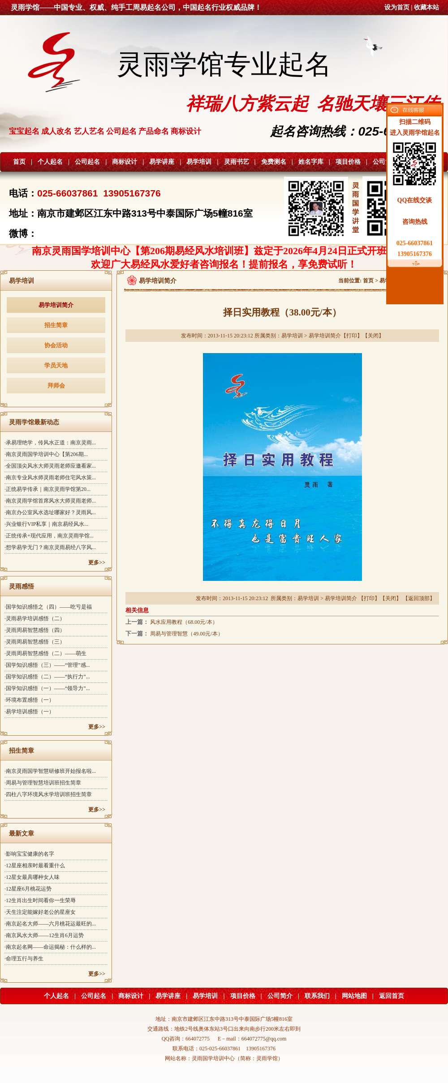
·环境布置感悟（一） (29, 700)
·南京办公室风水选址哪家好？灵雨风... (50, 512)
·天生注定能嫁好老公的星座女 (40, 912)
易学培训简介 (56, 305)
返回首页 (391, 996)
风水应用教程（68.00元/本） (183, 622)
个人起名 (50, 161)
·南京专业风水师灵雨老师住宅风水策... (50, 477)
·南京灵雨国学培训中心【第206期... (46, 454)
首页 (19, 161)
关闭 (373, 336)
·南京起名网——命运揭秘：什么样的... (50, 947)
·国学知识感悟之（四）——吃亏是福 (48, 607)
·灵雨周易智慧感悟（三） (34, 642)
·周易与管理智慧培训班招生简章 (42, 783)
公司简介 (385, 161)
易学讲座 (161, 161)
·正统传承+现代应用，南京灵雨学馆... (49, 536)
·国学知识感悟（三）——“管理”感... (47, 665)
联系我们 (317, 996)
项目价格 (348, 161)
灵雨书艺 (236, 161)
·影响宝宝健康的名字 (29, 854)
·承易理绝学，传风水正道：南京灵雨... (50, 442)
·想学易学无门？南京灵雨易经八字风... (50, 547)
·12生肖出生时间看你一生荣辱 (40, 900)
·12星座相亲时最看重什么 (34, 865)
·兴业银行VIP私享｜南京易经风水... (46, 524)
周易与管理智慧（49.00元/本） (186, 634)
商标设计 (124, 161)
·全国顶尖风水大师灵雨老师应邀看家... (50, 466)
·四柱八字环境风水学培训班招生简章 (48, 794)
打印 (351, 336)
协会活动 (56, 345)
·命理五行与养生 (23, 958)
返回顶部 (419, 598)
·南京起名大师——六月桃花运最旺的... (50, 924)
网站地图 (354, 996)
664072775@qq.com (264, 1039)
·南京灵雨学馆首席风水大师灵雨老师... (50, 501)
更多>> (96, 562)
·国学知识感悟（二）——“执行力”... (47, 677)
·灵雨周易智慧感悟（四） (34, 630)
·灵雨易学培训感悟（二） (34, 618)
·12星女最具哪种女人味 (32, 877)
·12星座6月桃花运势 (28, 889)
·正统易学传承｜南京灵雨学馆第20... (47, 489)
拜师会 (56, 385)
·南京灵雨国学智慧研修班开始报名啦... (50, 771)
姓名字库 (310, 161)
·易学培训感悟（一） (29, 711)
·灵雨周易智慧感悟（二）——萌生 (45, 653)
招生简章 (56, 325)
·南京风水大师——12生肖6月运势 (44, 935)
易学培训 (198, 161)
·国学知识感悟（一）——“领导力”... (47, 688)
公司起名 (87, 161)
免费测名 (273, 161)
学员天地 (56, 365)
